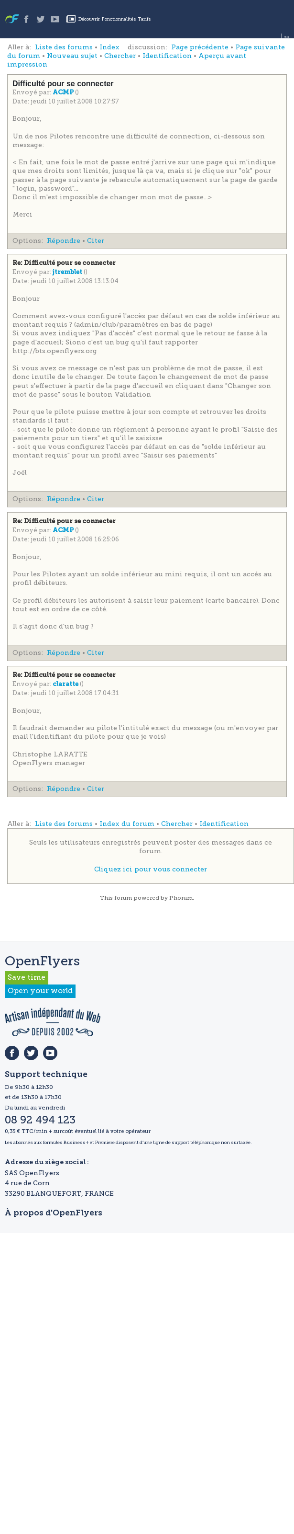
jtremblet (68, 272)
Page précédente (200, 47)
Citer (95, 241)
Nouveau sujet (72, 56)
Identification (167, 56)
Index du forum (126, 824)
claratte (66, 684)
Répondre (63, 241)
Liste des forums (64, 47)
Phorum (181, 897)
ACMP (64, 93)
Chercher (120, 56)
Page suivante (260, 47)
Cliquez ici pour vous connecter (150, 869)
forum (123, 897)
